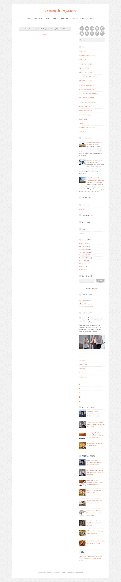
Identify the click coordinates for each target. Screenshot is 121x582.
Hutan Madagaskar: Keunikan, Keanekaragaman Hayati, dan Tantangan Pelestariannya (95, 180)
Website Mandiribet (85, 106)
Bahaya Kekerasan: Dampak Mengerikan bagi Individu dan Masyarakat (91, 320)
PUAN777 (82, 132)
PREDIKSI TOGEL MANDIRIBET (89, 93)
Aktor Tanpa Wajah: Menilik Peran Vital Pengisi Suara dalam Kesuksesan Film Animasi (90, 558)
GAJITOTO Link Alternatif (87, 85)
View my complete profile (86, 306)
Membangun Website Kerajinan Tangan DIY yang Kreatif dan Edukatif (95, 435)
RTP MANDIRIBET (84, 68)
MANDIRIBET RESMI (85, 72)
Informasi (39, 18)
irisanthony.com (60, 10)
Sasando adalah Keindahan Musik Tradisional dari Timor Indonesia (94, 523)
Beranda (81, 233)
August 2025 (83, 261)
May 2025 (82, 269)
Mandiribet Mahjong (85, 115)
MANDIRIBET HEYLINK (86, 64)
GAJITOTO (82, 51)
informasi (82, 209)
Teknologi (64, 18)
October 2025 (83, 255)
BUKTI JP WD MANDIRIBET (87, 89)
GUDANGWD (83, 119)
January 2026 (83, 246)
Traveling (75, 18)
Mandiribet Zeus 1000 (85, 110)
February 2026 (83, 243)
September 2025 (84, 258)
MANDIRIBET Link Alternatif (87, 102)
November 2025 (84, 252)
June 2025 (82, 266)
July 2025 (82, 263)
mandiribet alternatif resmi (87, 55)
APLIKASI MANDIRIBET (86, 98)
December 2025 (84, 249)
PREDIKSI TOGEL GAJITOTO (88, 76)
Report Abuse (87, 295)
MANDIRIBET (83, 59)
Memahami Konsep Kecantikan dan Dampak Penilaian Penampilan (94, 414)
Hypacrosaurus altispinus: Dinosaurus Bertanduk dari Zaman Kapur (94, 513)
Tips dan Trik (51, 18)
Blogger (95, 288)
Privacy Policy (88, 18)
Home (29, 18)
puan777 (81, 123)
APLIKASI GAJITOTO (85, 81)
